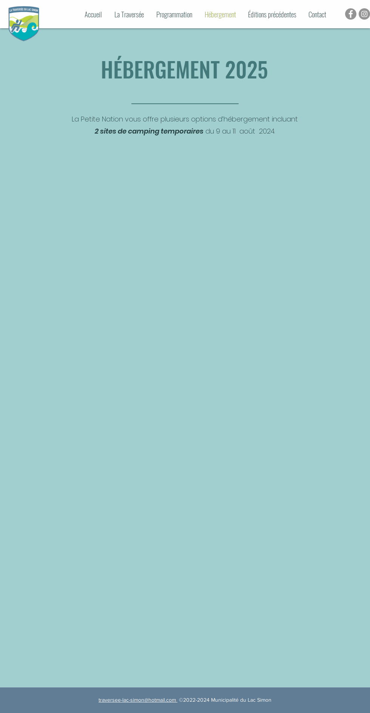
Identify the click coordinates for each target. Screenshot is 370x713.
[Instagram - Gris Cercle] (364, 14)
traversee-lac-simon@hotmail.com (138, 700)
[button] (274, 14)
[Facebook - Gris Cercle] (350, 14)
